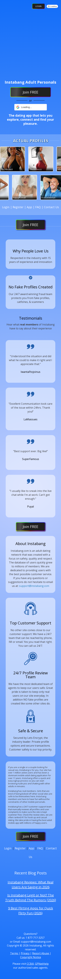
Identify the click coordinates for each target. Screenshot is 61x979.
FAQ (38, 207)
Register (18, 207)
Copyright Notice (30, 957)
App (30, 207)
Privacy (25, 953)
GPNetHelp (42, 963)
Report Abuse (41, 953)
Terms (14, 953)
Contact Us (51, 207)
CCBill (30, 963)
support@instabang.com (34, 586)
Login (38, 6)
